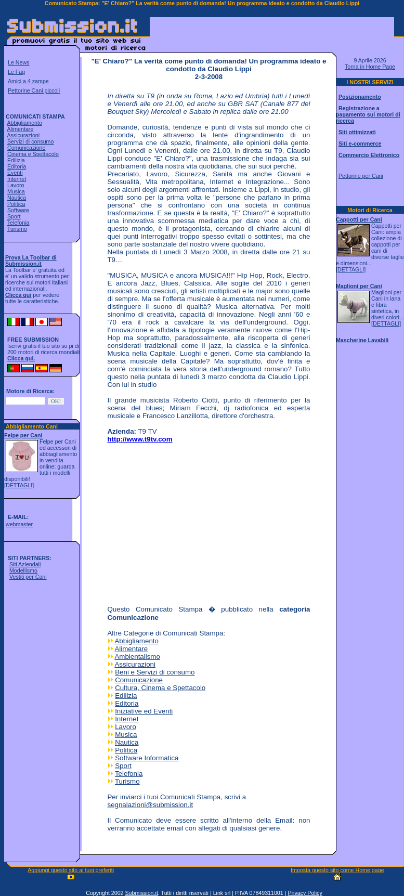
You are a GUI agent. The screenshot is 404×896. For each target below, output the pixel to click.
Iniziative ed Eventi (144, 711)
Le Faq (16, 72)
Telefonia (18, 222)
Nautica (16, 197)
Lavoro (15, 185)
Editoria (16, 166)
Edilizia (16, 160)
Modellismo (23, 570)
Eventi (15, 173)
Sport (13, 216)
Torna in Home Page (370, 66)
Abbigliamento (24, 123)
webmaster (19, 524)
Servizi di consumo (30, 141)
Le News (18, 62)
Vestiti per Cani (28, 577)
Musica (16, 191)
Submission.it (141, 893)
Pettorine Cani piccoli (34, 90)
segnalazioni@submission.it (150, 805)
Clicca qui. (21, 358)
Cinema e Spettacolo (33, 154)
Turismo (17, 229)
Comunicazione (26, 148)
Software (18, 210)
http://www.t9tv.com (139, 439)
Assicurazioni (23, 135)
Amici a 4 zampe (28, 81)
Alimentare (20, 129)
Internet (16, 179)
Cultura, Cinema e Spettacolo (160, 688)
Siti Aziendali (25, 564)
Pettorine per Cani (360, 176)
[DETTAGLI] (19, 485)
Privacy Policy (305, 893)
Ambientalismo (137, 656)
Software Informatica (146, 758)
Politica (16, 204)
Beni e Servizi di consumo (154, 672)
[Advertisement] (272, 33)
